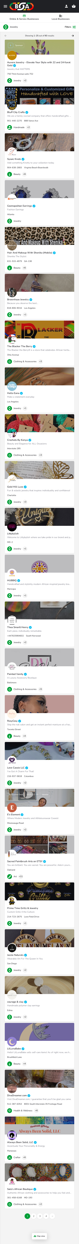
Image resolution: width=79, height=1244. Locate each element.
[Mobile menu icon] (5, 6)
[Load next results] (73, 35)
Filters (70, 27)
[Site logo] (22, 6)
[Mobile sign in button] (66, 6)
